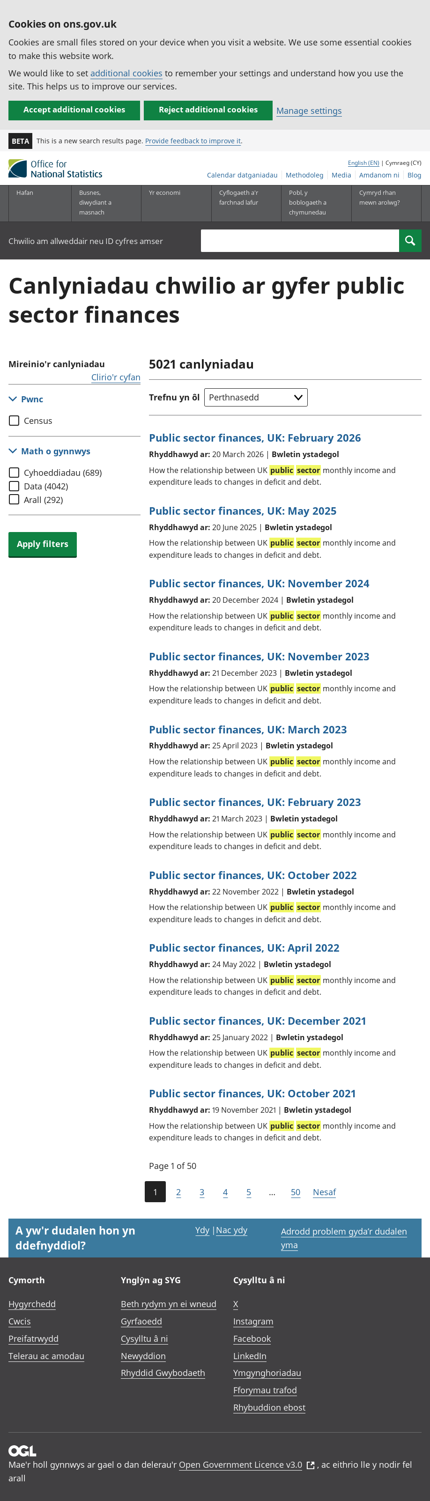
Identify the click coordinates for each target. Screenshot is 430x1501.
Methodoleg (305, 174)
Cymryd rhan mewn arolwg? (379, 197)
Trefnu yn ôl (174, 397)
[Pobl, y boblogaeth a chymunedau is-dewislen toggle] (311, 203)
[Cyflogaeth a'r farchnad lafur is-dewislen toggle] (241, 203)
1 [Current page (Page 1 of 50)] (155, 1192)
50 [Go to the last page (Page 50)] (295, 1192)
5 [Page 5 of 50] (248, 1192)
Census (38, 420)
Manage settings (309, 110)
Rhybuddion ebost (269, 1407)
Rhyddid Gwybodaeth (163, 1372)
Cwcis (19, 1321)
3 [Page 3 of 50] (202, 1192)
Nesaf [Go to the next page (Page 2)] (324, 1192)
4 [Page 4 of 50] (225, 1192)
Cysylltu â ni (144, 1338)
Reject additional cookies (208, 109)
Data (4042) (46, 486)
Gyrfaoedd (141, 1321)
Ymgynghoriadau (267, 1372)
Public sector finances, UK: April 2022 (244, 947)
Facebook (252, 1338)
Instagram (253, 1321)
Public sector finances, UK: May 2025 (243, 510)
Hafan (24, 192)
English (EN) (363, 163)
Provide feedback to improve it (193, 140)
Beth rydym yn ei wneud (168, 1303)
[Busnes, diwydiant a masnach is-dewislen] (101, 203)
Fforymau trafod (265, 1390)
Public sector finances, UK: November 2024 (259, 583)
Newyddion (143, 1355)
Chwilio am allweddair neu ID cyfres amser (85, 241)
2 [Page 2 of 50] (178, 1192)
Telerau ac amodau (46, 1355)
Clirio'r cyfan (116, 377)
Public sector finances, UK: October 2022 (253, 875)
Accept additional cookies (74, 109)
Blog (415, 174)
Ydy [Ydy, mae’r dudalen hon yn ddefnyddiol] (202, 1229)
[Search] (410, 240)
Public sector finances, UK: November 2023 (259, 656)
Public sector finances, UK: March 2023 (248, 729)
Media (341, 174)
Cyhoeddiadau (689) (63, 472)
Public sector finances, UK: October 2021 (252, 1093)
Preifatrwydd (33, 1338)
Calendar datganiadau (242, 174)
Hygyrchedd (32, 1303)
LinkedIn (250, 1355)
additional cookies (126, 73)
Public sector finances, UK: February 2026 (255, 437)
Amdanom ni (379, 174)
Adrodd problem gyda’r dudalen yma (344, 1238)
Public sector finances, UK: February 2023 (255, 802)
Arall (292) (43, 499)
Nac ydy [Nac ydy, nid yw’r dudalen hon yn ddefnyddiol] (231, 1229)
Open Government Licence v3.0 (247, 1464)
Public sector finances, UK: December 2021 (257, 1020)
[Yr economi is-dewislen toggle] (171, 203)
